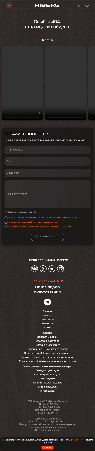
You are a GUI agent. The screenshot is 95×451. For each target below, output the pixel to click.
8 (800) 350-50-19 (47, 412)
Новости (47, 324)
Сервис (47, 333)
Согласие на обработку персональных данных (47, 361)
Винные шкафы (47, 387)
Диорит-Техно (58, 421)
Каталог (47, 316)
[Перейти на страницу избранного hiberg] (87, 5)
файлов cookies (78, 440)
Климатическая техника (47, 383)
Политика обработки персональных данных (47, 357)
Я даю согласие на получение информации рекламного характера (40, 226)
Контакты (48, 320)
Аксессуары (47, 391)
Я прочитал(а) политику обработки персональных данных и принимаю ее (43, 217)
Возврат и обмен (47, 337)
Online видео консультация (47, 289)
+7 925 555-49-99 (47, 281)
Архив (47, 328)
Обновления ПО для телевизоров (47, 349)
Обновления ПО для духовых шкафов (47, 353)
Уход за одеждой (47, 371)
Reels (47, 40)
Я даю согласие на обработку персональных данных (33, 222)
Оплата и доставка (47, 341)
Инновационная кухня (47, 375)
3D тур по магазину (48, 345)
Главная (48, 312)
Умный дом (47, 379)
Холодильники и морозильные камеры (47, 367)
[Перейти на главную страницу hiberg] (47, 5)
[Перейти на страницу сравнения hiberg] (79, 5)
